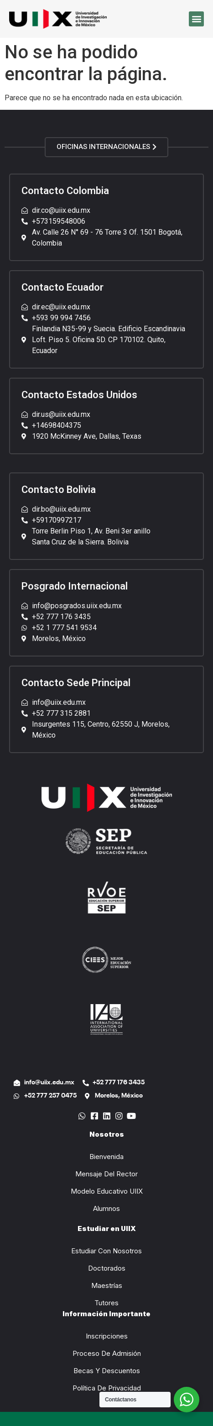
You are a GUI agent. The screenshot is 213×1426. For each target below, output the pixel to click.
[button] (196, 18)
